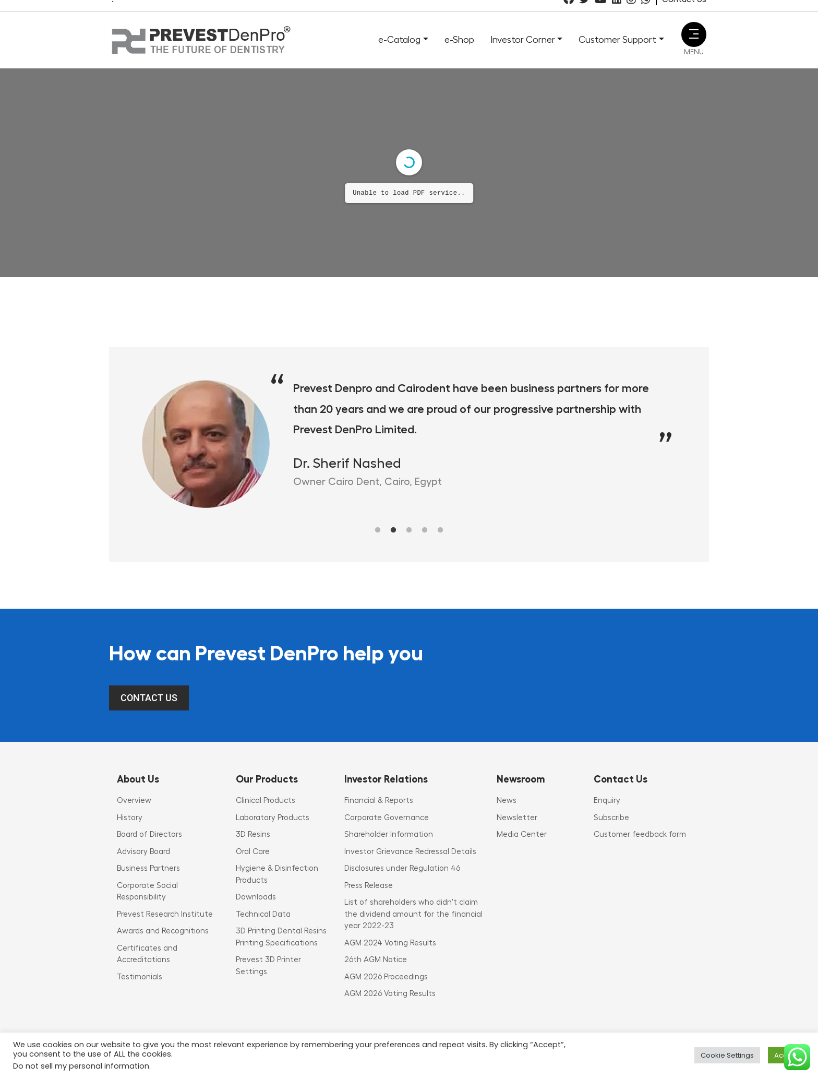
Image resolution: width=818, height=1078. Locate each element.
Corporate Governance (386, 818)
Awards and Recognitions (163, 931)
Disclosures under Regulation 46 (402, 868)
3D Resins (253, 834)
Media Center (522, 834)
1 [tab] (377, 530)
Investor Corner (522, 39)
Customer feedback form (640, 834)
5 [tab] (440, 530)
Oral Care (253, 852)
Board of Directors (149, 834)
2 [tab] (393, 530)
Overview (134, 800)
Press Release (368, 886)
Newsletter (517, 818)
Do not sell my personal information (81, 1066)
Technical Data (263, 914)
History (129, 818)
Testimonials (139, 977)
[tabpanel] (409, 443)
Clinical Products (265, 800)
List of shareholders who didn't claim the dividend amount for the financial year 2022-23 (413, 914)
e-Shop (459, 39)
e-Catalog (399, 39)
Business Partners (148, 868)
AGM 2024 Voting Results (390, 943)
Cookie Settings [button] (727, 1055)
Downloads (256, 897)
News (506, 800)
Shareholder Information (388, 834)
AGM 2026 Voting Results (390, 994)
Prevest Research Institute (165, 914)
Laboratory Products (272, 818)
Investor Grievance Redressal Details (410, 852)
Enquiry (607, 800)
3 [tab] (409, 530)
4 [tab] (424, 530)
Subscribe (611, 818)
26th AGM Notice (375, 960)
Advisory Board (143, 852)
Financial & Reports (378, 800)
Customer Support (617, 39)
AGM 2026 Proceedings (386, 977)
